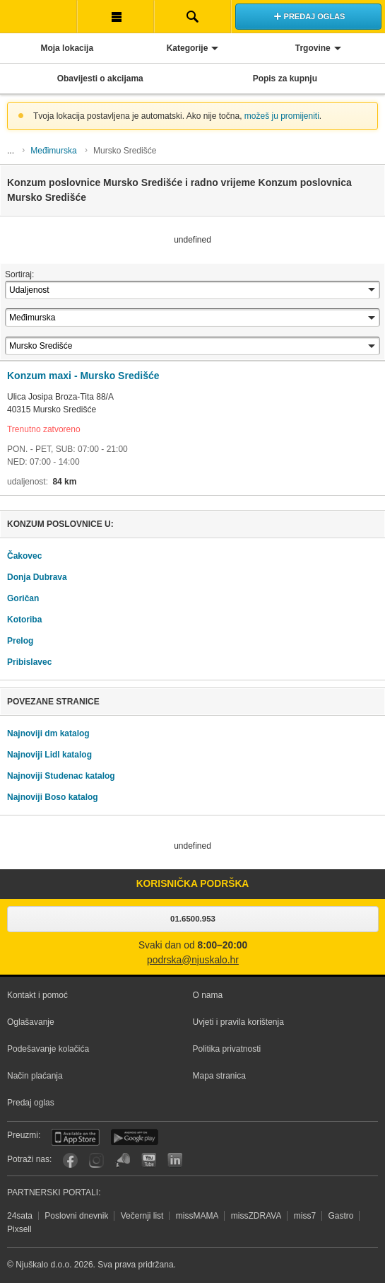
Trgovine (313, 48)
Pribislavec (29, 662)
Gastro (340, 1216)
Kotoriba (24, 620)
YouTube (148, 1160)
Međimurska (53, 151)
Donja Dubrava (37, 577)
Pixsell (19, 1229)
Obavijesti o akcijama (100, 78)
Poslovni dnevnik (76, 1216)
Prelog (20, 641)
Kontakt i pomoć (37, 995)
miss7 (305, 1216)
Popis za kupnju (285, 78)
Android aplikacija (134, 1137)
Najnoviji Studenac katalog (61, 776)
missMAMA (197, 1216)
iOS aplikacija (76, 1137)
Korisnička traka (115, 16)
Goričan (23, 598)
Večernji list (142, 1216)
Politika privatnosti (227, 1049)
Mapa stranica (219, 1076)
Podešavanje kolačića (48, 1049)
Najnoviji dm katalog (48, 733)
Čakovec (24, 556)
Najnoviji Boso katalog (52, 797)
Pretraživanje (192, 16)
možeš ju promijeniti (281, 116)
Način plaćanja (35, 1076)
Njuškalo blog (122, 1160)
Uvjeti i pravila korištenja (238, 1022)
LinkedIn (174, 1160)
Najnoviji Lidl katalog (49, 755)
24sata (19, 1216)
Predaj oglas (30, 1103)
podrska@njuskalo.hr (193, 960)
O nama (208, 995)
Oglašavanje (30, 1022)
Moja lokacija (66, 48)
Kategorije (187, 48)
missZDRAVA (256, 1216)
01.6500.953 (192, 919)
